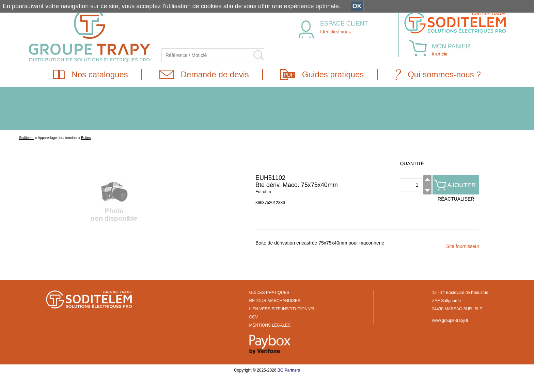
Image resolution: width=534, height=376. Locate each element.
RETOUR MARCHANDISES (274, 300)
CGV (253, 317)
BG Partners (289, 370)
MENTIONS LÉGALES (269, 325)
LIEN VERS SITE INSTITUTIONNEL (282, 309)
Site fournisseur (462, 246)
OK (357, 6)
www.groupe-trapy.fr (450, 320)
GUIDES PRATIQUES (269, 292)
